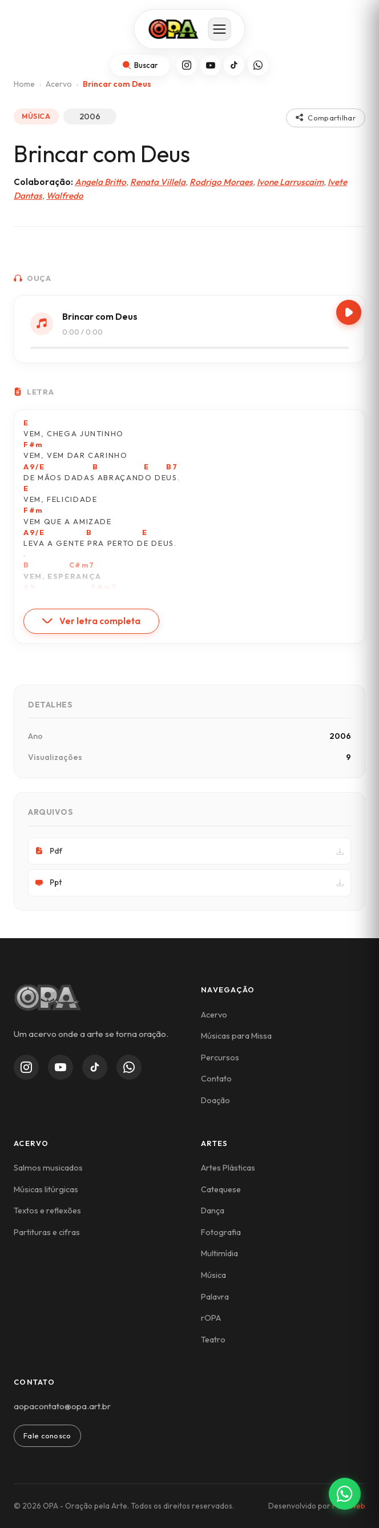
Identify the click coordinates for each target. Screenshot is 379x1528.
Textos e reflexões (47, 1210)
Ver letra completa (91, 621)
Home (24, 84)
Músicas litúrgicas (46, 1189)
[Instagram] (186, 65)
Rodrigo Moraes (221, 181)
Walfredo (64, 195)
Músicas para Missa (236, 1036)
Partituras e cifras (47, 1232)
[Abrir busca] (140, 65)
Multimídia (219, 1253)
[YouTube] (210, 65)
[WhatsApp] (258, 65)
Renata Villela (158, 181)
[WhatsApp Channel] (129, 1067)
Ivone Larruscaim (290, 181)
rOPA (211, 1318)
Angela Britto (100, 181)
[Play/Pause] (348, 312)
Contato (216, 1078)
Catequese (221, 1189)
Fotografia (221, 1232)
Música (213, 1275)
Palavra (215, 1297)
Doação (215, 1100)
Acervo (59, 84)
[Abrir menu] (219, 29)
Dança (212, 1210)
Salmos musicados (48, 1168)
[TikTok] (234, 65)
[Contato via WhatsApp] (345, 1494)
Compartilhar (326, 117)
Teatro (213, 1339)
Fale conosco (47, 1435)
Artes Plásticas (228, 1168)
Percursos (220, 1057)
